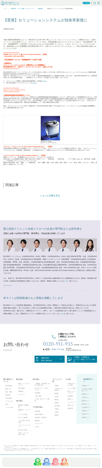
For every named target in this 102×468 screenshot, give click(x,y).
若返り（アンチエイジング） (24, 391)
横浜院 (56, 407)
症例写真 (8, 402)
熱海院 (56, 410)
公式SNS (86, 3)
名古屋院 (57, 413)
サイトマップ (34, 467)
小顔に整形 (38, 403)
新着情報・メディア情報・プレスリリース (22, 8)
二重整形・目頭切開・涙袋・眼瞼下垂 (42, 391)
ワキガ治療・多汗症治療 (24, 428)
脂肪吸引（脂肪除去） (23, 413)
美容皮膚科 (21, 395)
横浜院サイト (86, 408)
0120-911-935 (58, 344)
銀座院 (56, 401)
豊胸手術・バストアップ (24, 418)
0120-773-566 (58, 349)
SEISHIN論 (8, 393)
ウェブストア (72, 409)
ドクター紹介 (9, 415)
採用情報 (70, 403)
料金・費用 (8, 399)
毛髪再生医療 (39, 422)
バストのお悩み (22, 422)
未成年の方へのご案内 (72, 391)
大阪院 (56, 416)
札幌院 (56, 393)
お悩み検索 (8, 405)
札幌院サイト (86, 393)
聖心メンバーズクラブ (72, 399)
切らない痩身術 (22, 425)
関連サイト (71, 406)
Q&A (6, 412)
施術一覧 (8, 396)
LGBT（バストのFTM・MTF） (23, 441)
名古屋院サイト (86, 415)
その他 (37, 434)
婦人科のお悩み (22, 437)
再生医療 (37, 419)
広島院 (56, 419)
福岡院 (56, 422)
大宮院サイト (86, 405)
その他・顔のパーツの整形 (42, 407)
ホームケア (21, 402)
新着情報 (40, 8)
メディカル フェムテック (24, 433)
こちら (44, 81)
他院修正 (37, 428)
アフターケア (9, 408)
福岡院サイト (86, 425)
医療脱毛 (20, 399)
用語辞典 (70, 416)
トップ (5, 8)
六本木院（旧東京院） (58, 397)
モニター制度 (72, 395)
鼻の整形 (37, 400)
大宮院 (56, 404)
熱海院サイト (86, 411)
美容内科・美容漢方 (41, 425)
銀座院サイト (86, 401)
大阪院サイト (86, 418)
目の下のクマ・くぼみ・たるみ (42, 396)
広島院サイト (86, 421)
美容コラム (71, 413)
